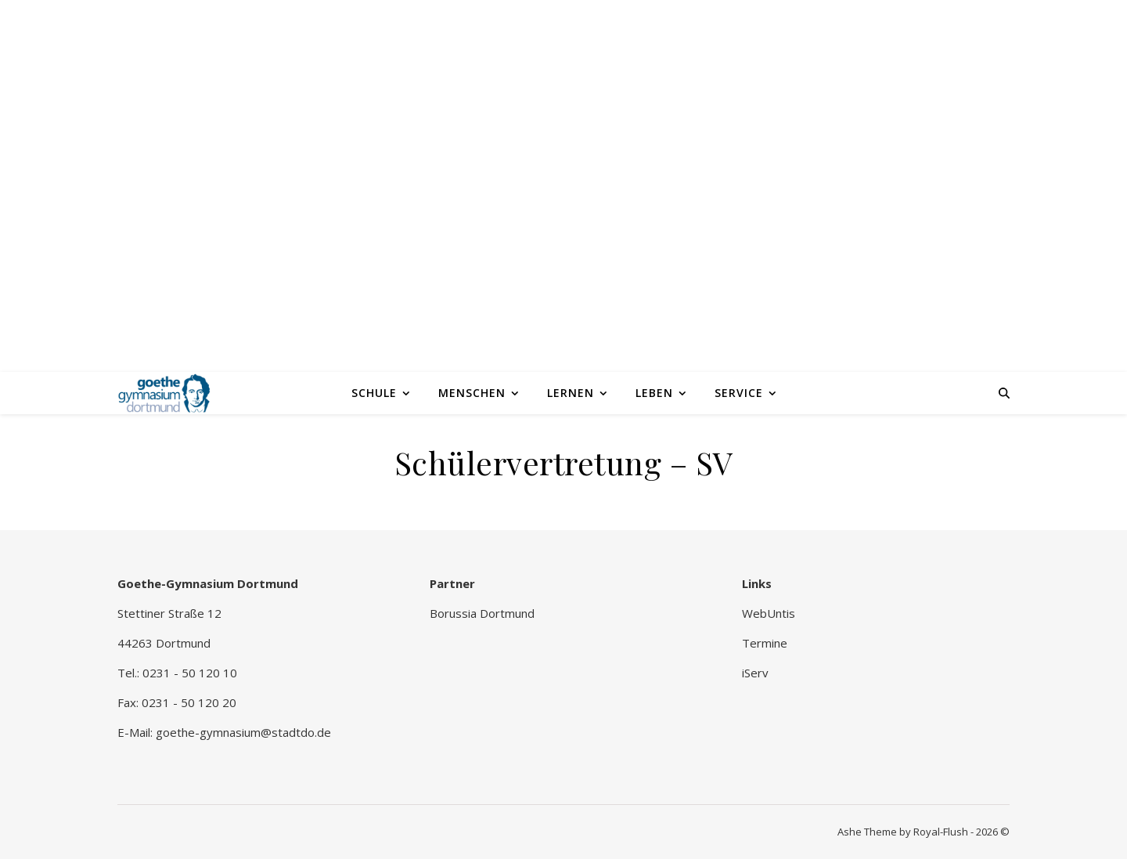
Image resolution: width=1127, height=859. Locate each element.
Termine (764, 643)
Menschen (472, 392)
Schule (374, 392)
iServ (755, 672)
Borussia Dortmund (482, 613)
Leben (654, 392)
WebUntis (768, 613)
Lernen (570, 392)
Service (739, 392)
